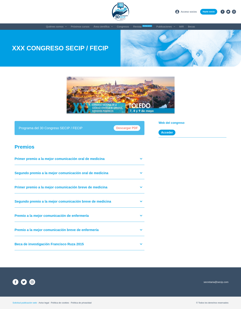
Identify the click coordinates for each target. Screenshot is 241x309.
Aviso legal (43, 302)
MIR (181, 26)
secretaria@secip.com (216, 282)
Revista (142, 26)
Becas (191, 26)
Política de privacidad (81, 302)
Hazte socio (209, 11)
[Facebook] (223, 12)
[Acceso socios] (186, 12)
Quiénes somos (57, 27)
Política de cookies (60, 302)
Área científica (104, 27)
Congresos (123, 26)
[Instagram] (234, 12)
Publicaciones (166, 27)
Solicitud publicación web (25, 302)
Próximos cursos (80, 26)
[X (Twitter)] (228, 12)
